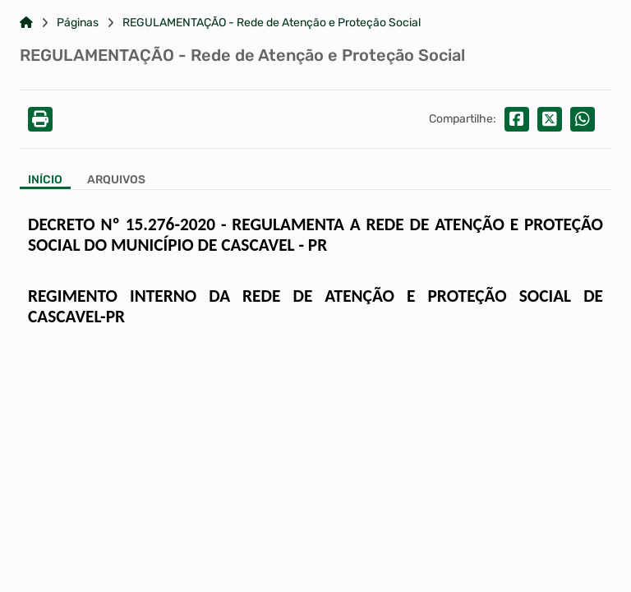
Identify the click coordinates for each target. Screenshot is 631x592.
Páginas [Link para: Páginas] (78, 23)
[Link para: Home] (26, 23)
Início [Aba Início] (45, 180)
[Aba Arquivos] (116, 181)
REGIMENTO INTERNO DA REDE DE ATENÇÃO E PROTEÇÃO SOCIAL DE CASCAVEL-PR (315, 306)
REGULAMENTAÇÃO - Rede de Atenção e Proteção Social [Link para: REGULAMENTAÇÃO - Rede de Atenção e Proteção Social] (271, 23)
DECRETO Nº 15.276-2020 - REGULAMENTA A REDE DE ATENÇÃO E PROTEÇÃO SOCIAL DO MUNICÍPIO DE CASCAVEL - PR (315, 235)
